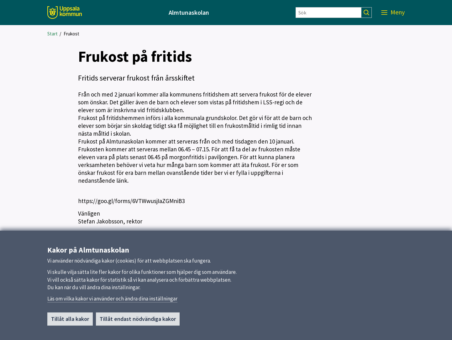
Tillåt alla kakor (70, 321)
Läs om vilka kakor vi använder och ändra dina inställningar (112, 301)
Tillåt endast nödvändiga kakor (138, 321)
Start (52, 34)
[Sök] (328, 12)
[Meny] (393, 12)
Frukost (71, 34)
